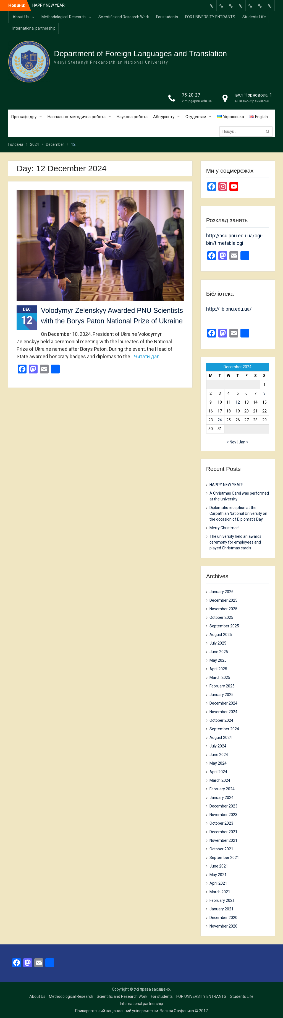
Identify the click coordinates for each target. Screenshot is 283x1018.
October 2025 (221, 617)
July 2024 (217, 746)
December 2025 (223, 600)
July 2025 (217, 643)
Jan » (243, 442)
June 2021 (218, 866)
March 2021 (219, 892)
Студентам (195, 116)
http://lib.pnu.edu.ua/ (228, 309)
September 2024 (224, 729)
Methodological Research (63, 17)
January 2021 (221, 909)
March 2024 (219, 780)
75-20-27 (191, 95)
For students (167, 17)
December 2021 (223, 832)
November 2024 (223, 712)
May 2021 (218, 874)
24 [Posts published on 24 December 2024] (220, 420)
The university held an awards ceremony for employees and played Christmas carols (235, 542)
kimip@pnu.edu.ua (197, 101)
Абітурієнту (163, 116)
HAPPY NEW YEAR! (48, 5)
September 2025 (224, 626)
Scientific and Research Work (123, 17)
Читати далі (147, 356)
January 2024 (221, 797)
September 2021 (224, 857)
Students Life (254, 17)
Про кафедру (23, 116)
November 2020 (223, 926)
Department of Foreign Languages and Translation (140, 53)
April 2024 (218, 772)
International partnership (34, 28)
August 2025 (220, 634)
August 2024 (220, 737)
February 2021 (222, 900)
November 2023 (223, 814)
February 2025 (222, 686)
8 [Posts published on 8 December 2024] (264, 393)
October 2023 (221, 823)
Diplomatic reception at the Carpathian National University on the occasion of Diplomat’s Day (238, 513)
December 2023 (223, 806)
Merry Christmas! (224, 528)
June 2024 (218, 754)
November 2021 (223, 840)
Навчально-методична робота (77, 116)
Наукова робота (132, 116)
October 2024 (221, 720)
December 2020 (223, 917)
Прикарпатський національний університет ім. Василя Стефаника (134, 1011)
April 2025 (218, 669)
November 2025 (223, 609)
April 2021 (218, 883)
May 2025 (218, 660)
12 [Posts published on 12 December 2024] (237, 402)
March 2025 (219, 677)
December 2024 (223, 703)
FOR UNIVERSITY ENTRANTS (210, 17)
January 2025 (221, 694)
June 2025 (218, 652)
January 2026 (221, 591)
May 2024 (218, 763)
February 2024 (222, 789)
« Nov (231, 442)
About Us (21, 17)
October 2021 (221, 849)
